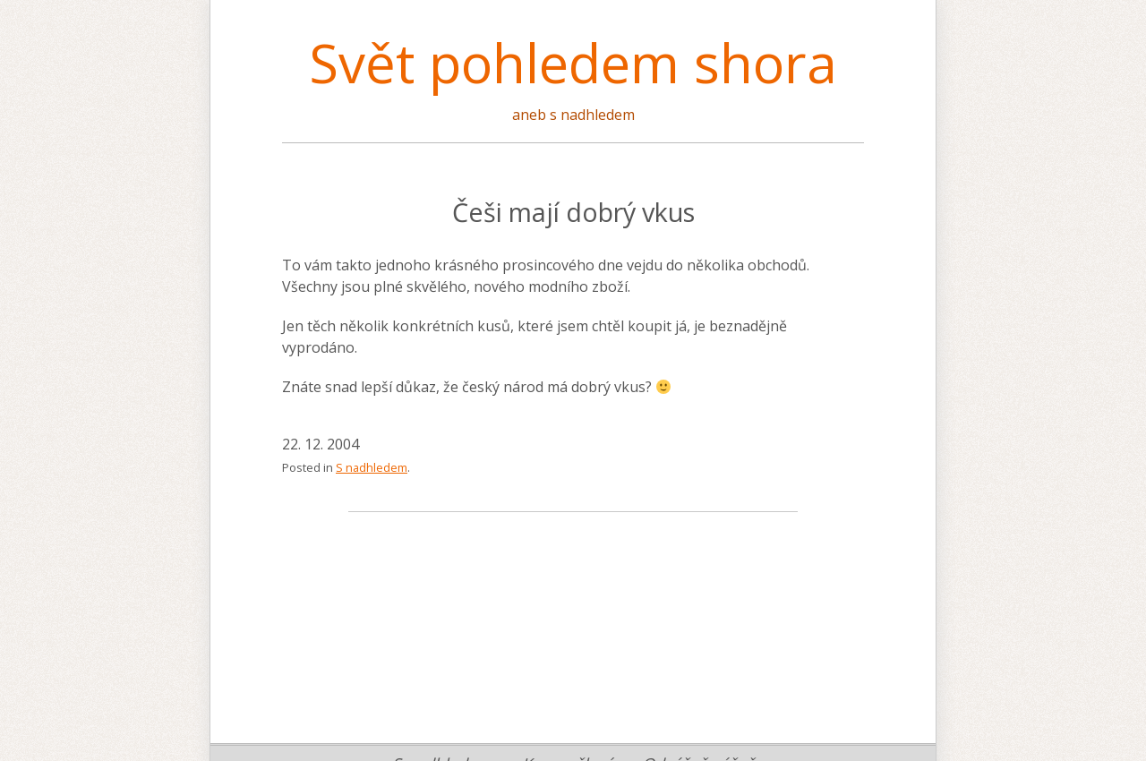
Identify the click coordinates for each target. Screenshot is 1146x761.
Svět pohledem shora (573, 62)
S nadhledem (371, 467)
